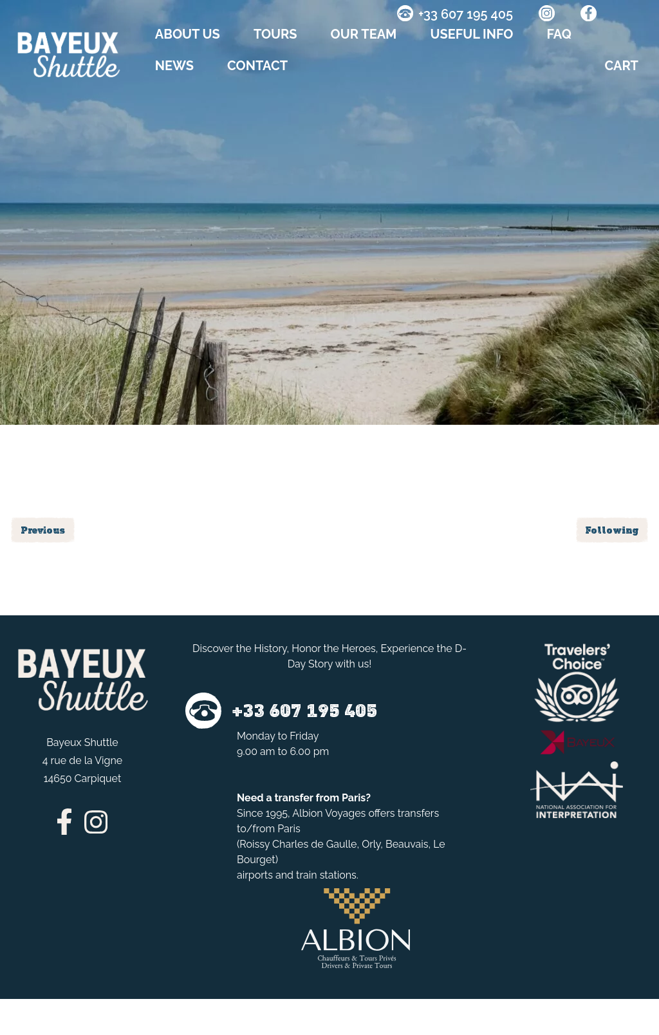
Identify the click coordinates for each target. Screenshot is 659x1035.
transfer (293, 798)
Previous (43, 530)
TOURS (275, 34)
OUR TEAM (364, 34)
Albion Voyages (329, 813)
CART (621, 65)
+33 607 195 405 (465, 14)
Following (612, 530)
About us (187, 34)
